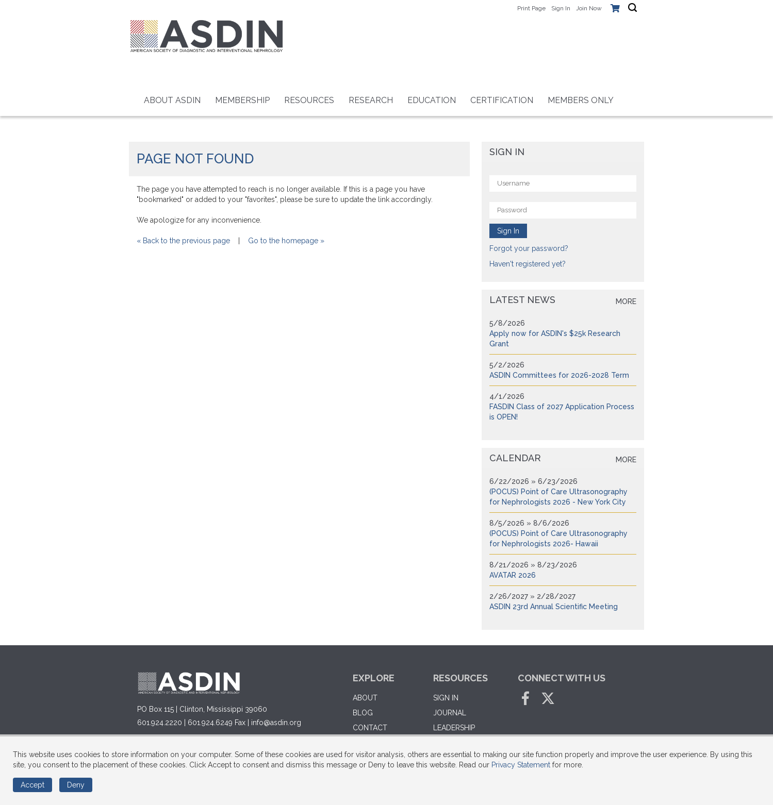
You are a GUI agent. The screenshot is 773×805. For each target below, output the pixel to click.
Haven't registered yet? (527, 264)
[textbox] (632, 7)
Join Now (589, 8)
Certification (501, 100)
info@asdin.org (276, 722)
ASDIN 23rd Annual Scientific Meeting (553, 606)
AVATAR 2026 (512, 575)
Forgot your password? (528, 248)
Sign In (560, 8)
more (626, 301)
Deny (76, 785)
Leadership (454, 728)
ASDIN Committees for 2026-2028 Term (559, 375)
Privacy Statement (520, 765)
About (365, 698)
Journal (449, 713)
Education (431, 100)
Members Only (581, 100)
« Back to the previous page (183, 241)
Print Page (531, 8)
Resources (309, 100)
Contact (370, 728)
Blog (363, 713)
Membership (242, 100)
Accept (32, 785)
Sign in (445, 698)
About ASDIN (172, 100)
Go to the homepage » (286, 241)
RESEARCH (371, 100)
